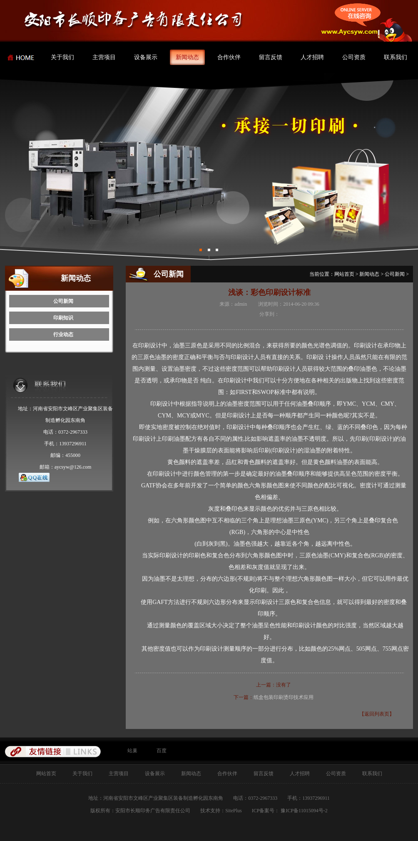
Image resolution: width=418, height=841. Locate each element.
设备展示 (145, 57)
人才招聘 (312, 57)
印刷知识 (63, 318)
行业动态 (63, 334)
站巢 (132, 751)
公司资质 (354, 57)
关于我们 (62, 57)
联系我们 (395, 57)
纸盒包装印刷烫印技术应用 (284, 697)
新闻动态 (187, 57)
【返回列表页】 (376, 714)
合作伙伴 (229, 57)
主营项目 (104, 57)
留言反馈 (270, 57)
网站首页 (344, 274)
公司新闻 (63, 301)
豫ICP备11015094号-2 (303, 811)
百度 (162, 751)
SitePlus (233, 811)
